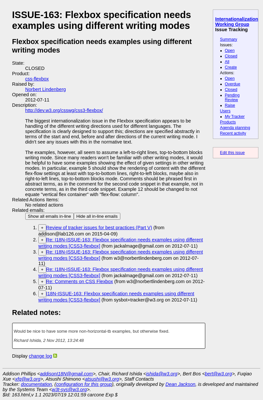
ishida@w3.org (161, 373)
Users (225, 111)
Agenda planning (235, 127)
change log (40, 356)
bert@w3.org (218, 373)
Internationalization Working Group (236, 21)
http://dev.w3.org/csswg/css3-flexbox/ (64, 110)
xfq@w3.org (27, 379)
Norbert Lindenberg (45, 89)
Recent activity (233, 133)
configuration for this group (84, 384)
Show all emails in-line (49, 216)
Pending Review (232, 97)
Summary (228, 39)
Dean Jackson (180, 384)
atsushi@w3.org (102, 379)
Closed (231, 56)
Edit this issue (232, 152)
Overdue (232, 84)
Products (228, 122)
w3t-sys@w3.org (69, 389)
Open (230, 50)
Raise (230, 105)
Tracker (235, 116)
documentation (36, 384)
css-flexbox (37, 78)
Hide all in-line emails (97, 216)
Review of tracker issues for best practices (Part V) (99, 227)
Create (231, 67)
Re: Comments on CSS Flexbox (79, 281)
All (227, 61)
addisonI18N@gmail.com (66, 373)
